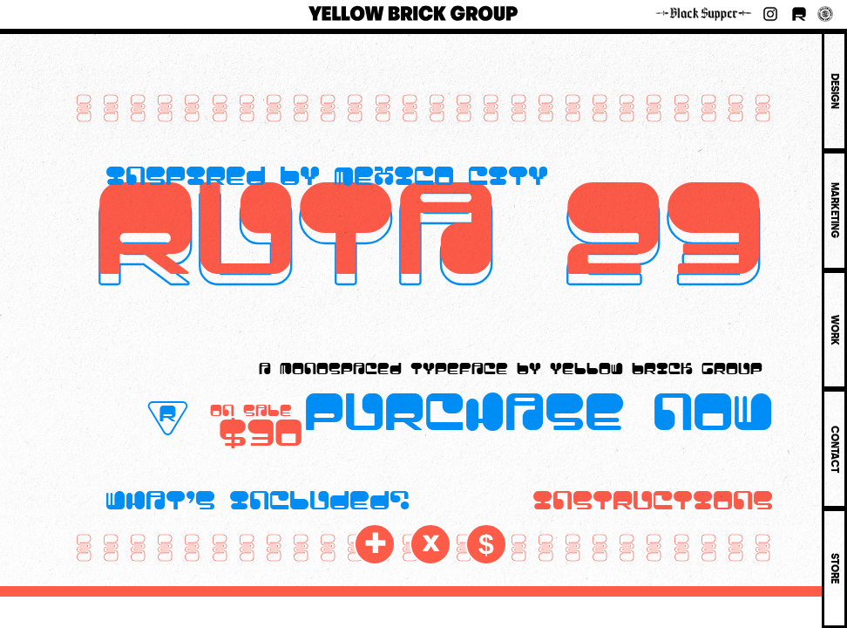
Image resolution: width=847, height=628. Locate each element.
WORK (835, 330)
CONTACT (835, 449)
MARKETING (835, 210)
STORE (835, 568)
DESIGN (835, 91)
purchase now (538, 406)
